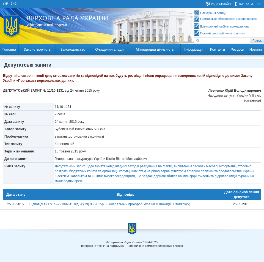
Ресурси (237, 49)
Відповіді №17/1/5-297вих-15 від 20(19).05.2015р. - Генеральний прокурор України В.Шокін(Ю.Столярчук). (110, 204)
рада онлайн (221, 4)
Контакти (217, 49)
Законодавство (73, 49)
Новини (255, 49)
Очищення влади (109, 49)
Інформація (194, 49)
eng (14, 3)
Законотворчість (37, 49)
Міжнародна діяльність (155, 49)
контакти (245, 4)
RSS (258, 4)
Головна (9, 49)
